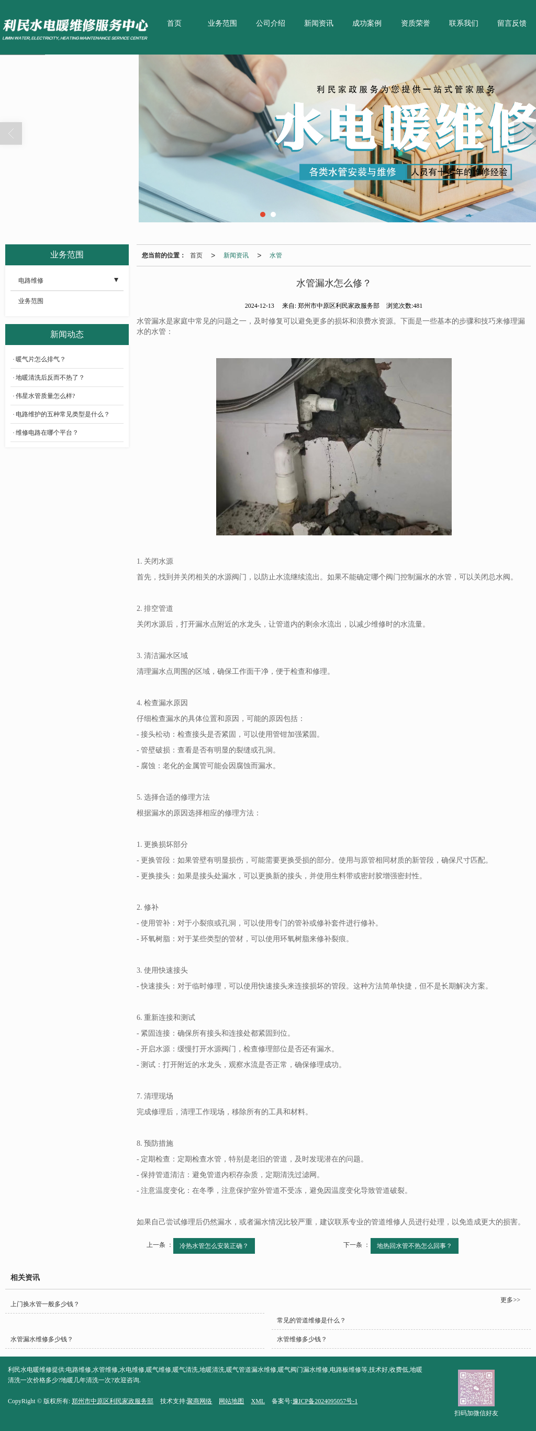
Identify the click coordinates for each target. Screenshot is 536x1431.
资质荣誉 (415, 23)
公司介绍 (270, 23)
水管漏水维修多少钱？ (41, 1339)
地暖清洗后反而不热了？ (50, 377)
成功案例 (367, 23)
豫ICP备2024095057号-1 (325, 1401)
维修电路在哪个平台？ (47, 432)
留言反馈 (512, 23)
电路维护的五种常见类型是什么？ (63, 414)
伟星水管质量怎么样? (45, 396)
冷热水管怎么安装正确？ (214, 1246)
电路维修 (30, 280)
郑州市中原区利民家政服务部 (112, 1401)
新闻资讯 (318, 23)
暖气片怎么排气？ (41, 359)
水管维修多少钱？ (302, 1339)
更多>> (510, 1300)
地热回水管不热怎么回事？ (414, 1246)
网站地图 (231, 1401)
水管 (276, 255)
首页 (174, 23)
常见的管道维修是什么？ (311, 1320)
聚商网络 (199, 1401)
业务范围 (222, 23)
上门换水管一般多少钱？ (45, 1304)
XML (258, 1401)
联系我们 (463, 23)
